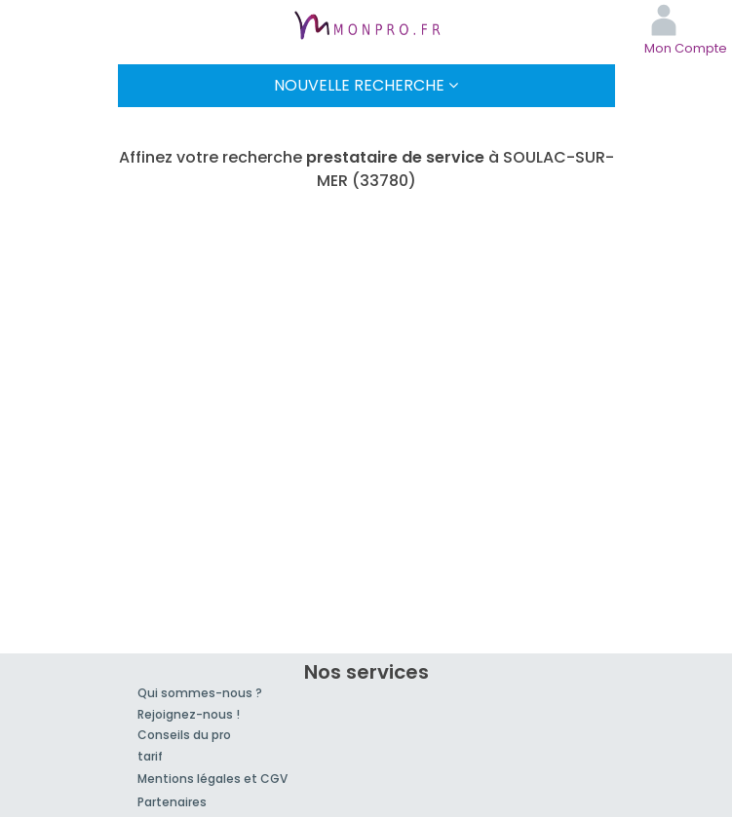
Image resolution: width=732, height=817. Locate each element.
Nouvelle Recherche (366, 85)
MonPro (366, 27)
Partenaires (172, 802)
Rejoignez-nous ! (188, 714)
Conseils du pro (184, 734)
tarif (150, 756)
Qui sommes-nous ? (199, 693)
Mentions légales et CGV (212, 778)
